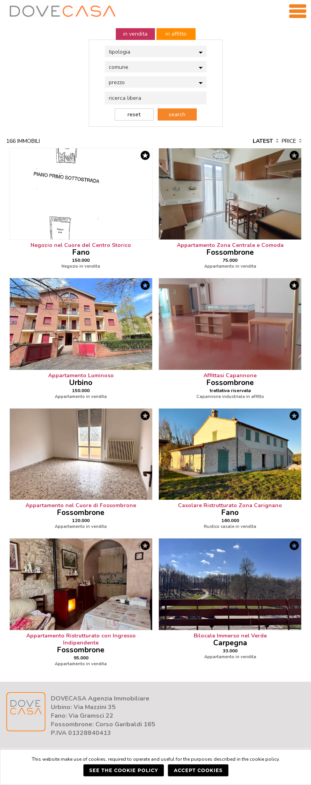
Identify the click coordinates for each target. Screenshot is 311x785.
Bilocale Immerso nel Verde (230, 635)
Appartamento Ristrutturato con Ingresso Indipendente (81, 639)
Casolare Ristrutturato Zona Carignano (230, 505)
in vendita (135, 34)
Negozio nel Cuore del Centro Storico (81, 245)
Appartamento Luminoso (81, 375)
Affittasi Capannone (230, 375)
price (292, 141)
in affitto (176, 34)
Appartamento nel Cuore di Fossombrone (80, 505)
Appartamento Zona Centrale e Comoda (230, 245)
